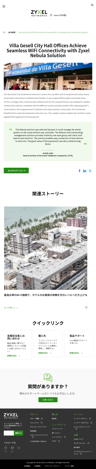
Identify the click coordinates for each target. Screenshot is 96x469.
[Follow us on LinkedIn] (19, 448)
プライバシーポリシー (52, 466)
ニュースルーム (59, 424)
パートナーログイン (80, 418)
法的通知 (27, 466)
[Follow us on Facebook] (5, 448)
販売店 (54, 418)
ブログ (54, 441)
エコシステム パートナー (82, 427)
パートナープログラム (81, 423)
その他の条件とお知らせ (38, 441)
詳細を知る (12, 355)
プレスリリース (57, 429)
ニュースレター (57, 437)
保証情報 (33, 431)
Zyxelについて (78, 439)
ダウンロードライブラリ (38, 427)
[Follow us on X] (5, 452)
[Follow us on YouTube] (12, 448)
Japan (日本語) (60, 15)
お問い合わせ (48, 399)
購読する (18, 433)
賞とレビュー (56, 433)
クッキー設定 (69, 466)
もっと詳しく (9, 307)
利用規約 (37, 466)
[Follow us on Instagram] (12, 452)
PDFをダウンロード (18, 170)
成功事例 (77, 447)
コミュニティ (34, 423)
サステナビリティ (80, 443)
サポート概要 (34, 418)
